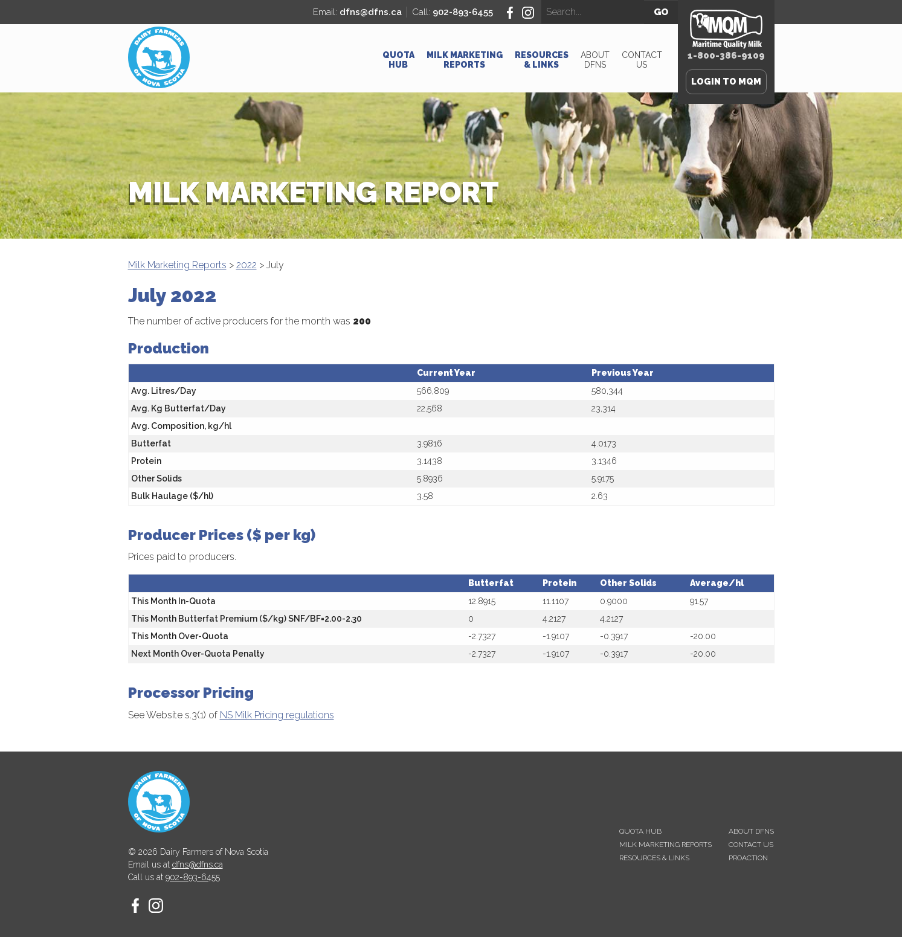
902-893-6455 (463, 12)
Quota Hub (398, 59)
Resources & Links (542, 59)
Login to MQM (726, 81)
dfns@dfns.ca (371, 12)
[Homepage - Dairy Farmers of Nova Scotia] (159, 85)
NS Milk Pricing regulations (277, 715)
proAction (748, 858)
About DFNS (595, 59)
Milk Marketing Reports (465, 59)
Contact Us (642, 59)
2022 (246, 265)
